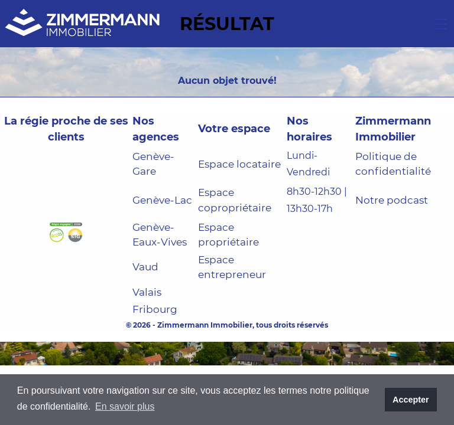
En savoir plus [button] (125, 406)
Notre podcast (391, 200)
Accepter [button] (411, 399)
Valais (146, 292)
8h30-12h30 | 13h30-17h (317, 200)
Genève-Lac (162, 200)
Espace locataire (239, 164)
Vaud (145, 267)
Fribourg (154, 309)
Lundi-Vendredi (308, 164)
